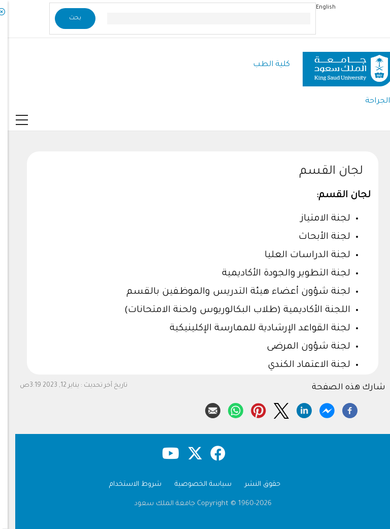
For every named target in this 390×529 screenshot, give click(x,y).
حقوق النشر (255, 484)
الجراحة (370, 101)
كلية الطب (263, 64)
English (318, 8)
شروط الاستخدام (128, 484)
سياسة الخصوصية (195, 484)
